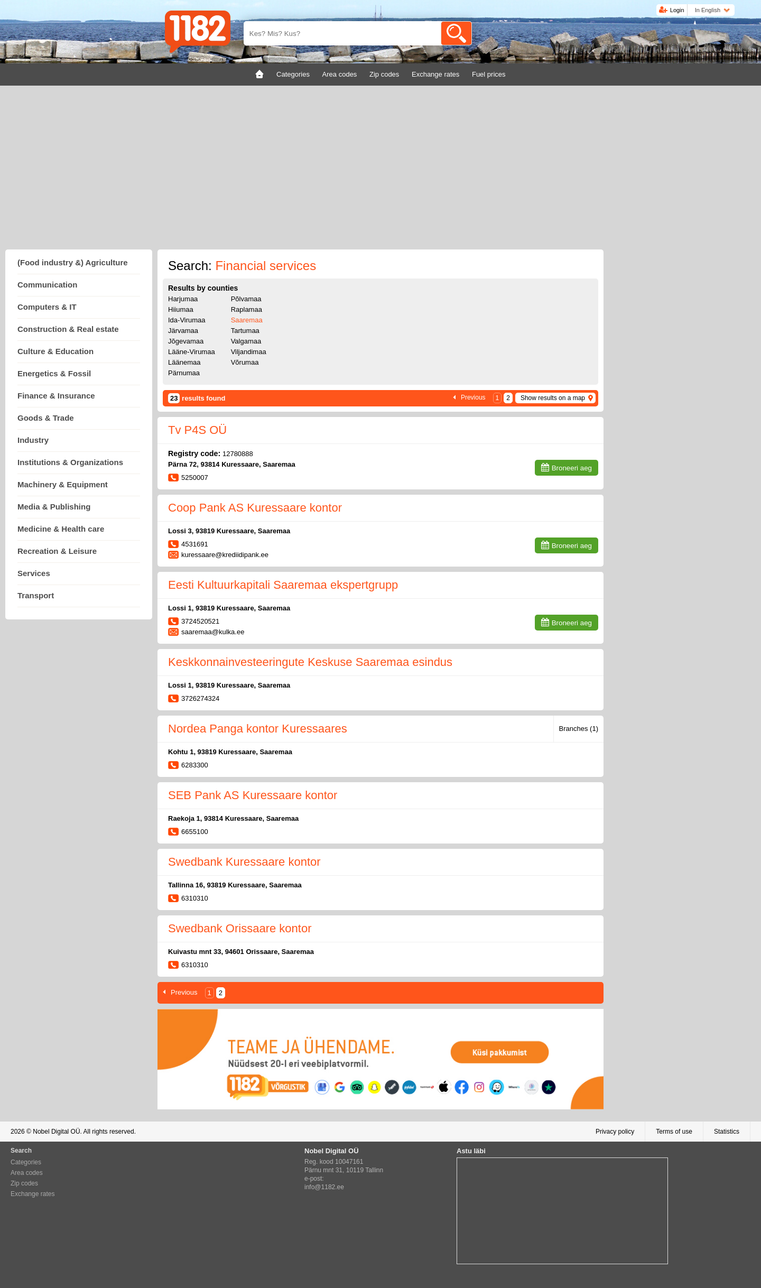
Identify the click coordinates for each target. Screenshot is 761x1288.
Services (33, 573)
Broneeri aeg (572, 468)
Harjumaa (183, 299)
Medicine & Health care (60, 528)
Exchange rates (32, 1194)
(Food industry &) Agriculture (72, 262)
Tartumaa (245, 331)
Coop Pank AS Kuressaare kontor (255, 507)
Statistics (726, 1131)
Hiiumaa (180, 309)
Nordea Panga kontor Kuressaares (257, 728)
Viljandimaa (248, 352)
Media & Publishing (53, 506)
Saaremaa (247, 320)
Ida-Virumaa (187, 320)
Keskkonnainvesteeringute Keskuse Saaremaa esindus (310, 662)
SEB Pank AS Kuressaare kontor (252, 795)
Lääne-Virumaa (191, 352)
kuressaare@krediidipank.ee (224, 555)
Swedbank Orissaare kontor (239, 928)
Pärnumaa (184, 373)
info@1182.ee (324, 1187)
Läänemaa (184, 362)
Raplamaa (246, 309)
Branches (578, 729)
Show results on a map (553, 398)
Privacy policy (615, 1131)
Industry (33, 439)
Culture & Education (55, 351)
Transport (35, 595)
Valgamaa (246, 341)
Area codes (27, 1172)
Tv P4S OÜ (197, 430)
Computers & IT (47, 306)
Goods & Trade (45, 417)
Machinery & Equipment (62, 484)
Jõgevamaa (185, 341)
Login (677, 10)
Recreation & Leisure (57, 550)
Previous (473, 397)
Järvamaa (183, 331)
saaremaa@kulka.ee (212, 632)
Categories (26, 1162)
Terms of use (674, 1131)
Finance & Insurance (56, 395)
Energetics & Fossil (54, 373)
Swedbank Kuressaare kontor (244, 861)
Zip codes (24, 1183)
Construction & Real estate (68, 329)
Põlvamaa (246, 299)
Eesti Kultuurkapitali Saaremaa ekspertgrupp (283, 584)
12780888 (237, 454)
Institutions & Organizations (70, 462)
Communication (47, 284)
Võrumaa (245, 362)
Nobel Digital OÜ (56, 1131)
